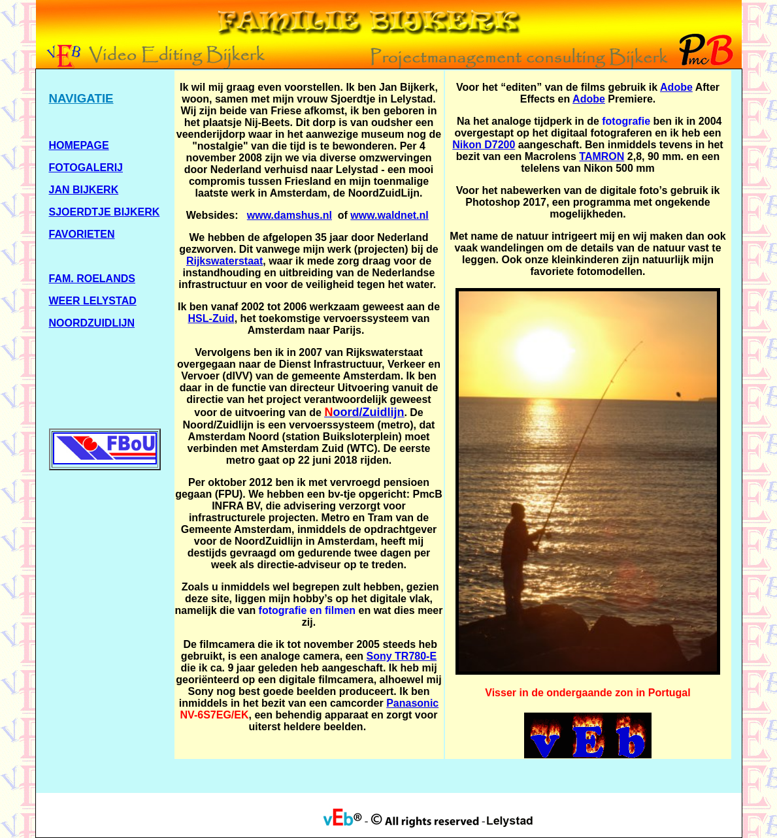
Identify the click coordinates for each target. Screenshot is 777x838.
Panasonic (412, 703)
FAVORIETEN (82, 234)
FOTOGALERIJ (86, 167)
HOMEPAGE (79, 145)
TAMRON (601, 156)
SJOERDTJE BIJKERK (104, 212)
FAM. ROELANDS (92, 278)
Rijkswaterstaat (224, 260)
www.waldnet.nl (389, 215)
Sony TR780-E (402, 656)
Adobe (676, 87)
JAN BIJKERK (84, 189)
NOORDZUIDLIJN (92, 323)
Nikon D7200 (483, 144)
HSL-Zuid (211, 318)
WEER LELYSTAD (93, 300)
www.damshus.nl (289, 215)
